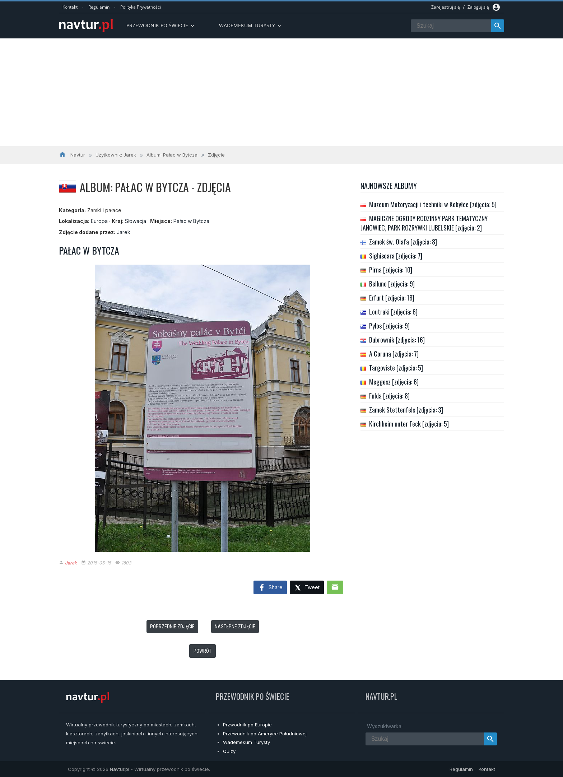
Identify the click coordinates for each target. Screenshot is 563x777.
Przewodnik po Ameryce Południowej (265, 733)
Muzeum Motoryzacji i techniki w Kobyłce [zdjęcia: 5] (433, 204)
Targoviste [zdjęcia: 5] (396, 367)
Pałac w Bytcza (191, 221)
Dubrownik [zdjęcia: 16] (397, 339)
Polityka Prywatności (140, 7)
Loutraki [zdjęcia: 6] (393, 311)
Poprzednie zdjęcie (172, 626)
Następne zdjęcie (235, 626)
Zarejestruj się (445, 7)
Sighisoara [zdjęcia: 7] (395, 255)
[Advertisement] (281, 92)
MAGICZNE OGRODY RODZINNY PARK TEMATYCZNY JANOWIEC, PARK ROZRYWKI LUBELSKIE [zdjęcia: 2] (424, 223)
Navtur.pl (119, 769)
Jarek (123, 232)
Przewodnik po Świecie (160, 25)
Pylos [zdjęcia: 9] (389, 325)
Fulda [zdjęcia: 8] (389, 395)
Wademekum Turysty (246, 742)
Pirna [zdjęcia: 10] (390, 269)
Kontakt (70, 7)
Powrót (202, 651)
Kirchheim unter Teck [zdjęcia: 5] (409, 423)
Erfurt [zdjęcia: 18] (391, 297)
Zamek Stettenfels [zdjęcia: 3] (406, 409)
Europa (99, 221)
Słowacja (135, 221)
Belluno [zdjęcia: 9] (392, 283)
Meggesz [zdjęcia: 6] (394, 381)
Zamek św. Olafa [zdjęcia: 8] (403, 241)
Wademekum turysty (250, 25)
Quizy (229, 751)
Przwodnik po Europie (247, 724)
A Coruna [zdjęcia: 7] (394, 353)
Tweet (307, 588)
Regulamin (99, 7)
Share (270, 588)
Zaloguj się (478, 7)
